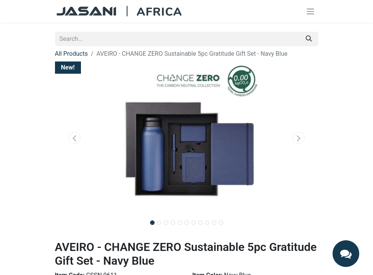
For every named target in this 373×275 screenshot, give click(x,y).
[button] (75, 137)
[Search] (308, 39)
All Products (71, 53)
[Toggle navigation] (310, 11)
